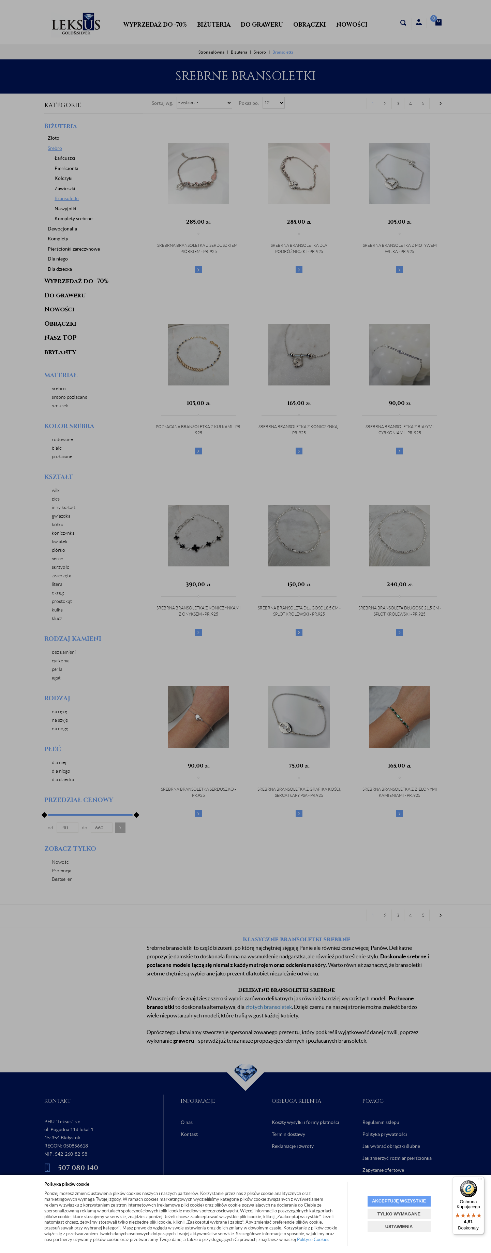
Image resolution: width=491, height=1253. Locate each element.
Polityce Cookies (313, 1239)
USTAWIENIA (399, 1226)
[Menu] (480, 1181)
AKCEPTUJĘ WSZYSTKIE (399, 1200)
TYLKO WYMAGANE (398, 1213)
